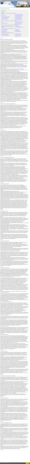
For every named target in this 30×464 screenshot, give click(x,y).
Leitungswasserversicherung (18, 18)
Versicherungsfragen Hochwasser (19, 15)
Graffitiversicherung (17, 30)
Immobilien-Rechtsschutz (18, 31)
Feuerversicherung (4, 15)
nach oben (1, 102)
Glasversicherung (17, 29)
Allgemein (3, 14)
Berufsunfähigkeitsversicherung (5, 35)
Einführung (3, 12)
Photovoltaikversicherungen (18, 16)
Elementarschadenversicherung (19, 14)
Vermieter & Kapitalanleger (5, 29)
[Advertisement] (13, 456)
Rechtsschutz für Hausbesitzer (18, 17)
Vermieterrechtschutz (4, 30)
